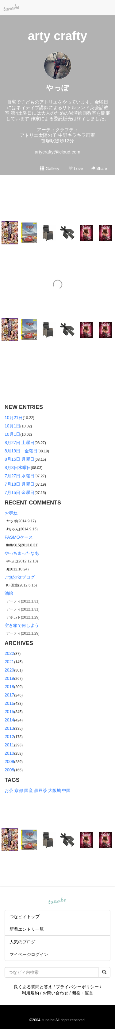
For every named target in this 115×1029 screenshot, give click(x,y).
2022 (9, 653)
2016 (9, 703)
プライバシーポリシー (77, 986)
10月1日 (12, 425)
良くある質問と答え (33, 986)
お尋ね (11, 513)
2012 (9, 736)
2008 (9, 769)
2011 (9, 744)
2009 (9, 761)
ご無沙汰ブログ (20, 577)
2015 (9, 711)
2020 (9, 670)
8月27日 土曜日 (19, 442)
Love (75, 168)
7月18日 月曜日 (19, 484)
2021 (9, 661)
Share (99, 168)
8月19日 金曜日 (21, 450)
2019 (9, 678)
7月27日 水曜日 (19, 475)
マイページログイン (29, 954)
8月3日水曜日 (18, 467)
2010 (9, 753)
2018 (9, 686)
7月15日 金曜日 (19, 492)
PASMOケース (19, 537)
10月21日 (14, 417)
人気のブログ (22, 941)
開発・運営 (82, 992)
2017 (9, 694)
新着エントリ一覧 (27, 929)
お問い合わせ (55, 992)
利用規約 (30, 992)
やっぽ (57, 88)
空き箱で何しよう (22, 625)
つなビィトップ (25, 916)
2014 (9, 719)
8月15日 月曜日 (19, 459)
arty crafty (57, 36)
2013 (9, 728)
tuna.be (57, 901)
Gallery (49, 168)
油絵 (9, 593)
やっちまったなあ (22, 553)
